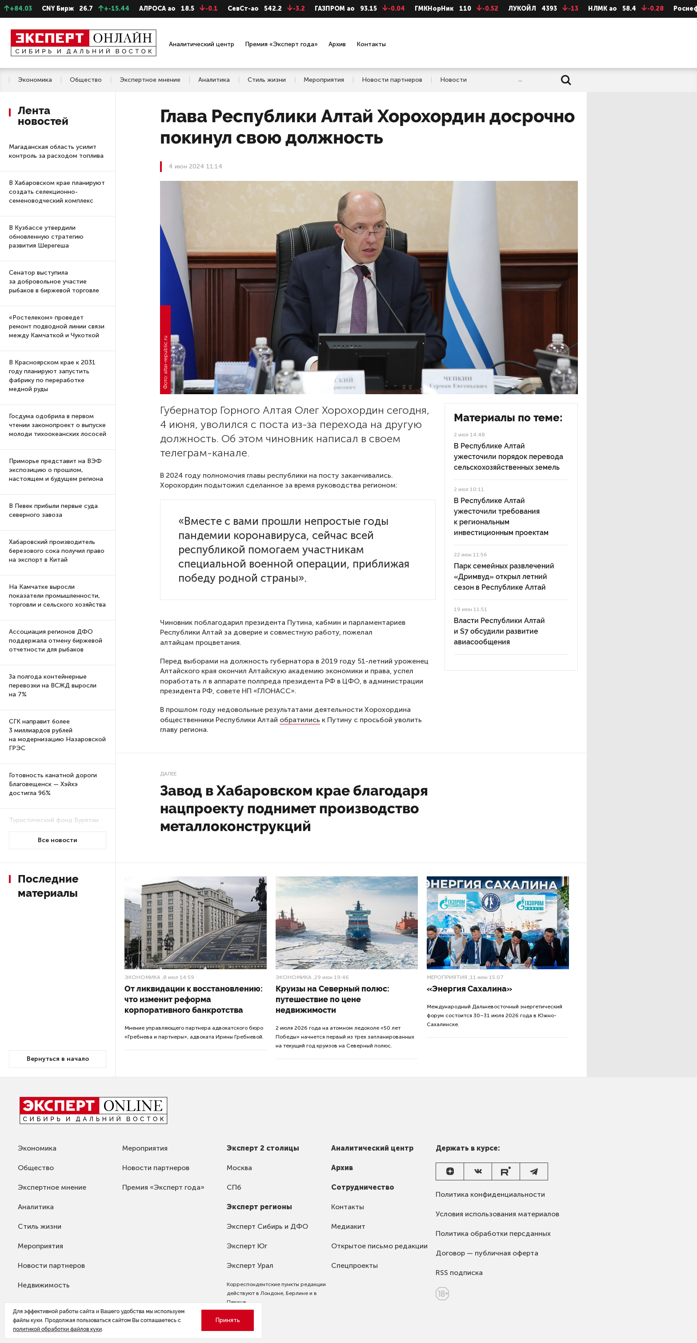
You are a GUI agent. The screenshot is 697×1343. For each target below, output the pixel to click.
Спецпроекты (354, 1265)
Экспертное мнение (150, 80)
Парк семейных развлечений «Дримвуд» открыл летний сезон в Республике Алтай (504, 577)
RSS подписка (459, 1272)
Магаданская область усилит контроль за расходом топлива (56, 151)
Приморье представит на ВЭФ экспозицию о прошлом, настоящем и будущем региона (56, 470)
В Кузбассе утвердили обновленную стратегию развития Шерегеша (46, 236)
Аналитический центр (201, 44)
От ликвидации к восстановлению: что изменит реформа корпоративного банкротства (193, 999)
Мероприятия (324, 80)
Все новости (57, 840)
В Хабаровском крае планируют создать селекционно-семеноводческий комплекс (57, 191)
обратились (300, 719)
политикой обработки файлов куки (57, 1329)
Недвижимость (44, 1285)
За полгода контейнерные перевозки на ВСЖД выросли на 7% (52, 685)
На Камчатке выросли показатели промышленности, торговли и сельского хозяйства (57, 595)
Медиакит (348, 1226)
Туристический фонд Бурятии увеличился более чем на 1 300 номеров (55, 829)
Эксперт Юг (247, 1246)
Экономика (35, 80)
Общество (86, 80)
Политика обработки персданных (493, 1233)
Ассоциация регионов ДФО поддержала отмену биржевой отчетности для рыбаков (55, 640)
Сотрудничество (362, 1187)
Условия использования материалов (497, 1214)
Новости (453, 80)
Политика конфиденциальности (490, 1194)
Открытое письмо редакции (379, 1246)
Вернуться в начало (58, 1059)
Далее (168, 774)
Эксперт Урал (250, 1265)
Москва (239, 1167)
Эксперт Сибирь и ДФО (267, 1226)
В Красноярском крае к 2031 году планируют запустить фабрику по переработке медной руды (52, 376)
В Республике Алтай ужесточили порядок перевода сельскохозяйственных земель (508, 457)
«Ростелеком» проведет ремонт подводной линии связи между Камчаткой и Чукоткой (56, 326)
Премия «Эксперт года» (281, 44)
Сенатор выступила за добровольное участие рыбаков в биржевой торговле (54, 281)
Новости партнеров (392, 80)
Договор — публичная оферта (487, 1253)
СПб (234, 1187)
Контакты (371, 44)
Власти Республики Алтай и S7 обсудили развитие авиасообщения (499, 631)
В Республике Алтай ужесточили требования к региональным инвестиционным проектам (501, 516)
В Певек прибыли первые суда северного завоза (53, 510)
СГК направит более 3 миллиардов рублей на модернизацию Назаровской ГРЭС (57, 735)
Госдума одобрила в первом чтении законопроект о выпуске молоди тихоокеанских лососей (57, 425)
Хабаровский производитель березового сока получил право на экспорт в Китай (56, 551)
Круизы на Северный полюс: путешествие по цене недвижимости (332, 999)
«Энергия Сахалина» (469, 988)
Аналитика (214, 80)
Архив (337, 44)
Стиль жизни (267, 80)
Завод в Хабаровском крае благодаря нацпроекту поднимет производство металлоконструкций (294, 808)
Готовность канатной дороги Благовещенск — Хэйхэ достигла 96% (53, 784)
